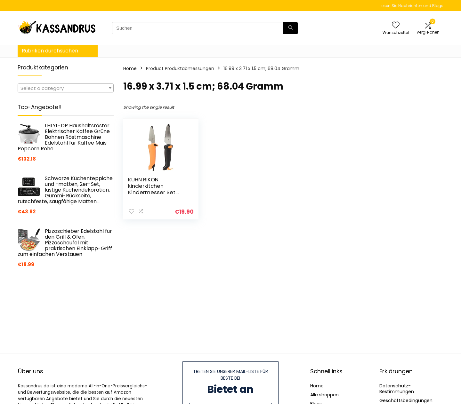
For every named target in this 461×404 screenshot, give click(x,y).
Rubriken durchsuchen (50, 50)
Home (130, 68)
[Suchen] (290, 28)
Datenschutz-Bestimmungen (396, 389)
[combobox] (66, 87)
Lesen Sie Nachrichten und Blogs (411, 5)
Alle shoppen (324, 395)
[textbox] (65, 88)
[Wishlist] (396, 25)
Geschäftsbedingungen (406, 400)
